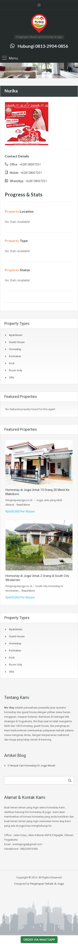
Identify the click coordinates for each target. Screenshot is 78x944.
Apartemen (15, 335)
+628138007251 (30, 164)
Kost (12, 363)
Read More (23, 504)
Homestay (15, 349)
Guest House (17, 342)
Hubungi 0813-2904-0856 (42, 46)
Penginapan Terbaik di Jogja (47, 883)
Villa (11, 377)
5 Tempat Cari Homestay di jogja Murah (31, 765)
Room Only (15, 370)
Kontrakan (15, 356)
